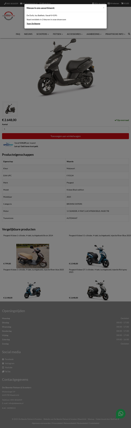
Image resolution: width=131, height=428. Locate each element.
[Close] (104, 7)
